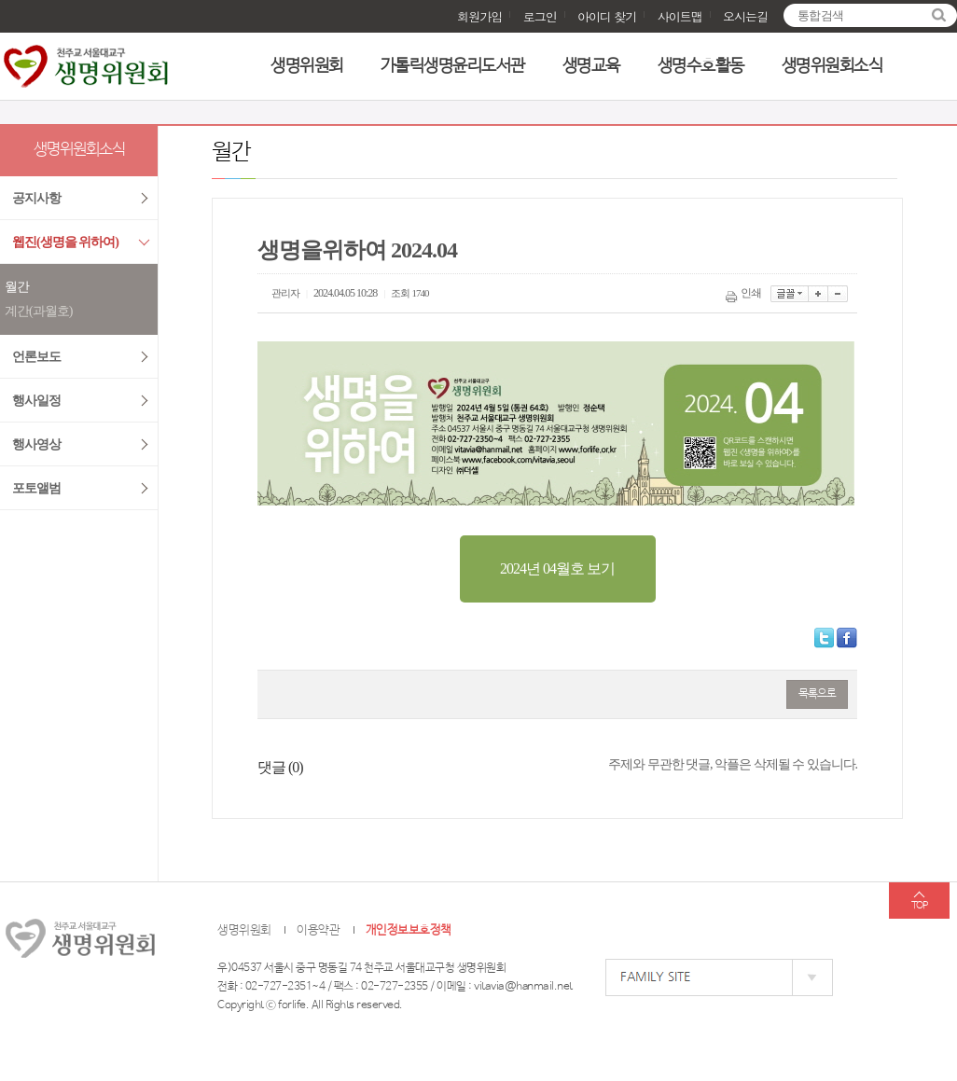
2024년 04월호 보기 (557, 568)
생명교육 (591, 66)
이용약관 (318, 930)
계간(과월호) (38, 311)
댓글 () (280, 767)
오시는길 (745, 16)
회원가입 (479, 16)
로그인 (540, 16)
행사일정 (36, 401)
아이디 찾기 (606, 16)
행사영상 (36, 444)
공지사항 (36, 198)
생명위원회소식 (832, 66)
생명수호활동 (701, 66)
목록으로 (817, 693)
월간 (17, 287)
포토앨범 (36, 488)
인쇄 (744, 292)
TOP (919, 905)
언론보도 (36, 357)
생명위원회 (306, 66)
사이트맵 (680, 16)
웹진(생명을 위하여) (65, 242)
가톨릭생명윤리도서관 (453, 66)
